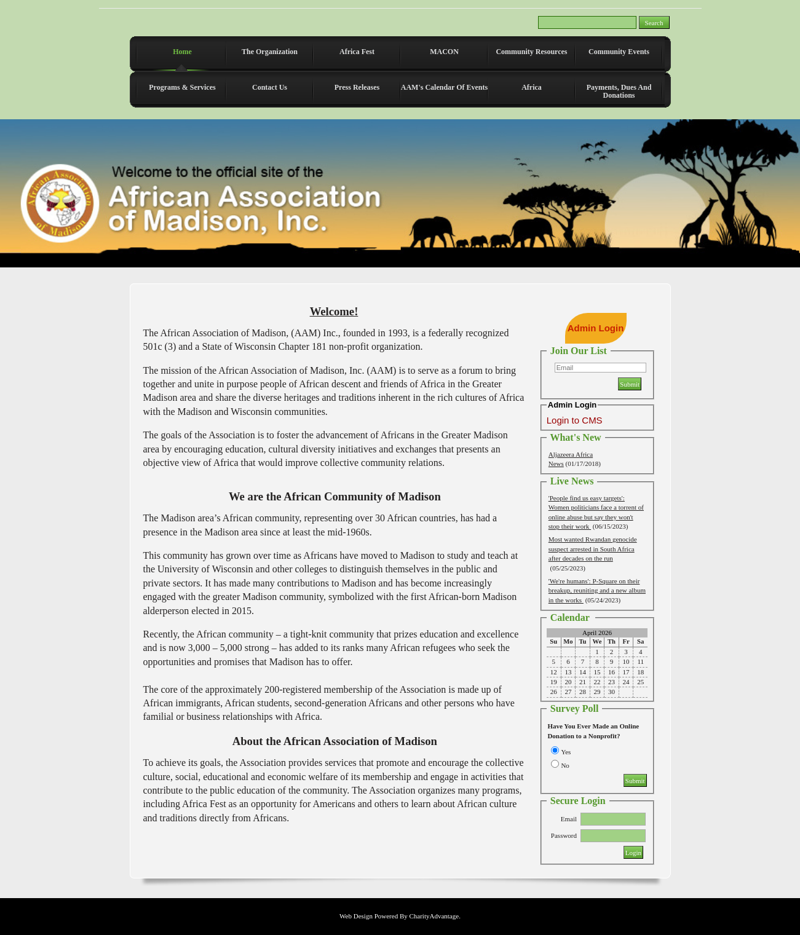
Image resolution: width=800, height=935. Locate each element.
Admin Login (596, 328)
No (565, 765)
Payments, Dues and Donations (619, 91)
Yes (566, 751)
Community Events (618, 51)
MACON (444, 51)
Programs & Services (182, 87)
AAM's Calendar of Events (444, 87)
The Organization (270, 51)
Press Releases (357, 87)
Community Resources (531, 51)
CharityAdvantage (434, 916)
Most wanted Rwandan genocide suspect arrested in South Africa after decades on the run (593, 548)
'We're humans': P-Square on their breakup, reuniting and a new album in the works (597, 590)
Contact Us (269, 87)
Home (182, 51)
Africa (531, 87)
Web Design (356, 916)
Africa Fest (356, 51)
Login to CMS (575, 420)
